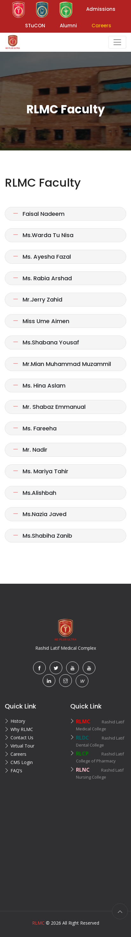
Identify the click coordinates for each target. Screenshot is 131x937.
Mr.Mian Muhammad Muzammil (62, 364)
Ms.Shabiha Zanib (42, 536)
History (17, 721)
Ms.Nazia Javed (39, 514)
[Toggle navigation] (117, 42)
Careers (18, 754)
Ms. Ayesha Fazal (42, 257)
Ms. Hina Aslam (39, 385)
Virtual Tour (22, 746)
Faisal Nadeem (39, 214)
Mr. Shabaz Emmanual (49, 407)
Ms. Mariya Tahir (40, 471)
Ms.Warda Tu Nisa (43, 235)
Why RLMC (21, 729)
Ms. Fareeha (35, 428)
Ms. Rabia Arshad (42, 278)
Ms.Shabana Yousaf (46, 342)
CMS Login (21, 762)
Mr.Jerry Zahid (37, 299)
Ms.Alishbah (34, 493)
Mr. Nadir (30, 450)
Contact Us (21, 737)
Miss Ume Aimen (41, 321)
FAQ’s (16, 771)
